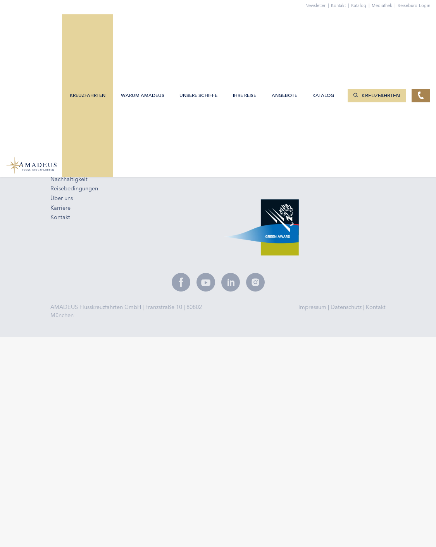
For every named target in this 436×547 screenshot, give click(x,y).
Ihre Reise (245, 24)
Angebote (285, 24)
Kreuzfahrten (88, 24)
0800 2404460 (72, 93)
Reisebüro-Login (414, 5)
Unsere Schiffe (199, 24)
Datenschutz (347, 307)
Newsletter (318, 5)
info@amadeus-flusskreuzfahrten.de (100, 84)
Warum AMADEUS (143, 24)
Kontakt (376, 307)
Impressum (313, 307)
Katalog (361, 5)
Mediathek (385, 5)
